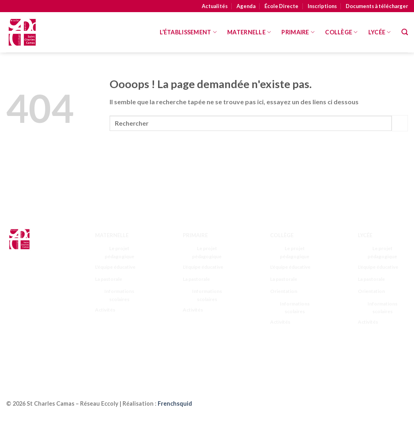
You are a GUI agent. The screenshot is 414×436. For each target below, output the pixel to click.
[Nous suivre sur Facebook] (15, 354)
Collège (341, 32)
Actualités (215, 6)
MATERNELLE (249, 32)
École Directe (281, 6)
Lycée (379, 32)
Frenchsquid (175, 403)
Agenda (246, 6)
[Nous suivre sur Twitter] (46, 354)
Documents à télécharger (377, 6)
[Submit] (400, 123)
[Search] (404, 32)
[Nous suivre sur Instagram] (31, 354)
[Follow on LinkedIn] (15, 365)
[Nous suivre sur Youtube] (31, 365)
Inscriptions (322, 6)
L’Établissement (188, 32)
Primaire (298, 32)
